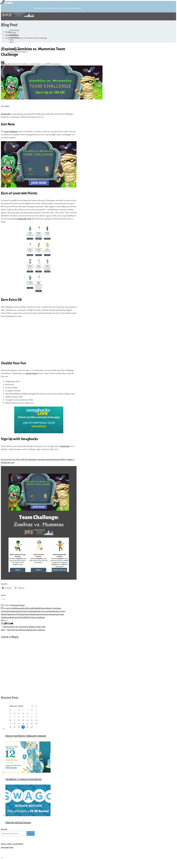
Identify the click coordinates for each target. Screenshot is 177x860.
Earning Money (18, 605)
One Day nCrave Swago (18, 822)
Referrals (9, 46)
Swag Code (51, 608)
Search (4, 829)
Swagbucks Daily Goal (22, 611)
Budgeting (13, 32)
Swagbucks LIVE (24, 218)
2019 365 (9, 608)
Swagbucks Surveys (41, 614)
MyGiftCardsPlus (29, 608)
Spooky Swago (32, 373)
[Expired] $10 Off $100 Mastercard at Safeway (23, 629)
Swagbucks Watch (17, 617)
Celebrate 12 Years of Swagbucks (23, 779)
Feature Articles (14, 30)
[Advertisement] (39, 339)
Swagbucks (65, 446)
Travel (12, 39)
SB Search (43, 608)
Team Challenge (38, 617)
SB (37, 608)
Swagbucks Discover (39, 611)
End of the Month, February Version (25, 735)
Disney (12, 42)
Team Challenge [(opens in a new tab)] (11, 131)
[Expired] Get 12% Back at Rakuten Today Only (23, 626)
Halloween (17, 608)
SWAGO (28, 617)
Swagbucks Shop (26, 614)
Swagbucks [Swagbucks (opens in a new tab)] (5, 114)
